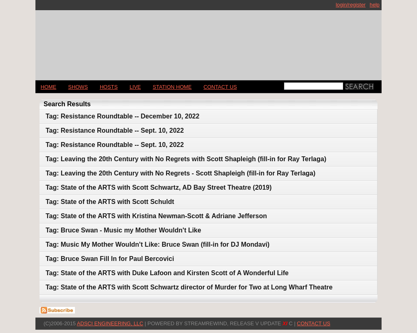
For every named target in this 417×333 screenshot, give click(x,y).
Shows (78, 87)
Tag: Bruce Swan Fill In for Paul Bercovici (110, 258)
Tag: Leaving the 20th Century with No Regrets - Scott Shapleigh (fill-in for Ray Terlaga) (181, 173)
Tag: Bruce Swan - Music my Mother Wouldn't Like (123, 230)
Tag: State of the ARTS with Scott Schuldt (110, 201)
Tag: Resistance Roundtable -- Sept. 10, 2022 (115, 130)
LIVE (135, 87)
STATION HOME (172, 87)
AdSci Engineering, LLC (110, 323)
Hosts (109, 87)
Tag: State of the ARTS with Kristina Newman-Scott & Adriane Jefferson (156, 216)
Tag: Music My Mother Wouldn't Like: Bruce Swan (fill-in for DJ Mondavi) (158, 244)
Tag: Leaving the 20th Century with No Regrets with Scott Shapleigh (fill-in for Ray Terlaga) (186, 159)
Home (48, 87)
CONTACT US (220, 87)
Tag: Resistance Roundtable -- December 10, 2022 (123, 116)
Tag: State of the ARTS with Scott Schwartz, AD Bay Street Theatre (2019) (159, 187)
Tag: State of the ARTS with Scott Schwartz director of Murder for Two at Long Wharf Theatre (189, 287)
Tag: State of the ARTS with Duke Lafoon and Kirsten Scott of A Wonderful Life (167, 272)
